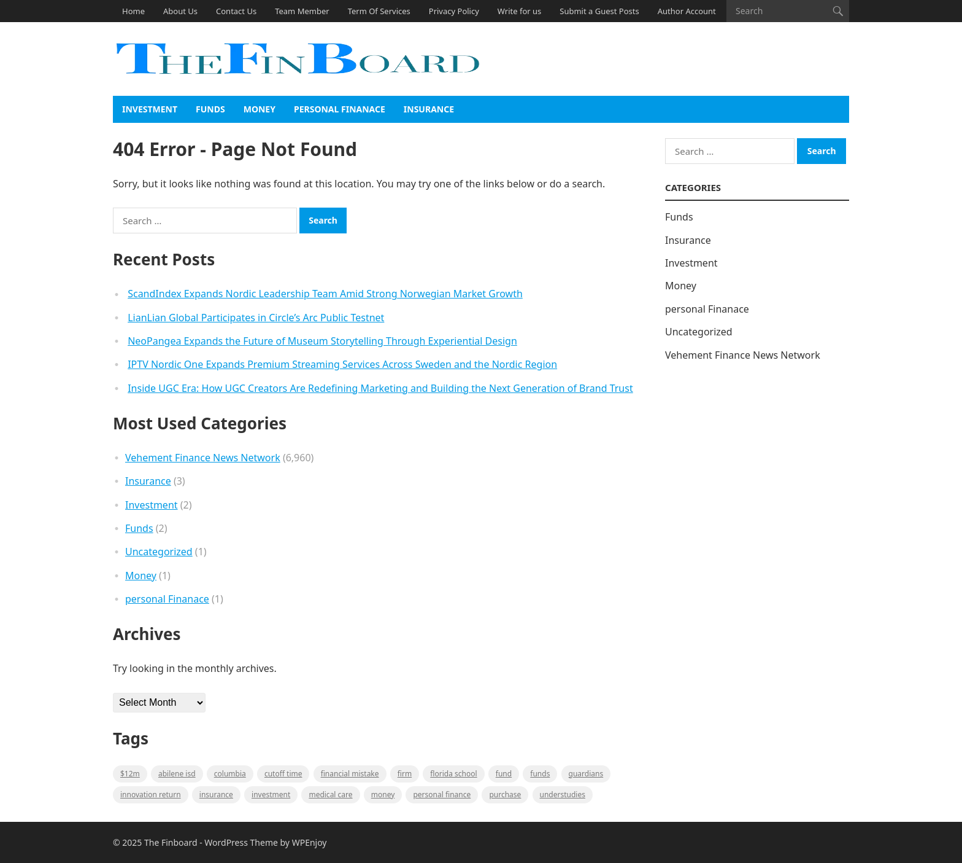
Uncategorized (159, 551)
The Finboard (171, 842)
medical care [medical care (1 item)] (330, 794)
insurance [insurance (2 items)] (216, 794)
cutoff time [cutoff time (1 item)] (283, 773)
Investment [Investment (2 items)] (271, 794)
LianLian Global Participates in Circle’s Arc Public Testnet (256, 317)
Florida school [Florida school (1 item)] (453, 773)
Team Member (302, 11)
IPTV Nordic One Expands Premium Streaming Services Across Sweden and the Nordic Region (342, 364)
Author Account (687, 11)
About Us (180, 11)
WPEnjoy (309, 842)
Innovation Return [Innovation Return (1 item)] (150, 794)
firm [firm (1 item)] (405, 773)
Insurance (429, 109)
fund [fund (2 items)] (504, 773)
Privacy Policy (454, 11)
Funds (210, 109)
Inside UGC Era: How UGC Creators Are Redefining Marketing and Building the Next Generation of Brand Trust (380, 388)
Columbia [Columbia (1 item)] (230, 773)
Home (133, 11)
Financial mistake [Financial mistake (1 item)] (350, 773)
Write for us (519, 11)
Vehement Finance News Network (202, 457)
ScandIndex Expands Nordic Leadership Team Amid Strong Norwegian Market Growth (325, 293)
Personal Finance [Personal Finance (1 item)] (442, 794)
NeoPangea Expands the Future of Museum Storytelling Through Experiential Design (322, 341)
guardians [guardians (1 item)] (586, 773)
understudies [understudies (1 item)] (562, 794)
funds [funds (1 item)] (540, 773)
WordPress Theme (241, 842)
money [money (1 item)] (383, 794)
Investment (149, 109)
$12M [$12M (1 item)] (130, 773)
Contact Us (236, 11)
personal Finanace (339, 109)
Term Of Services (379, 11)
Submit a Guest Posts (599, 11)
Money (259, 109)
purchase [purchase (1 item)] (505, 794)
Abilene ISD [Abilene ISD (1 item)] (177, 773)
